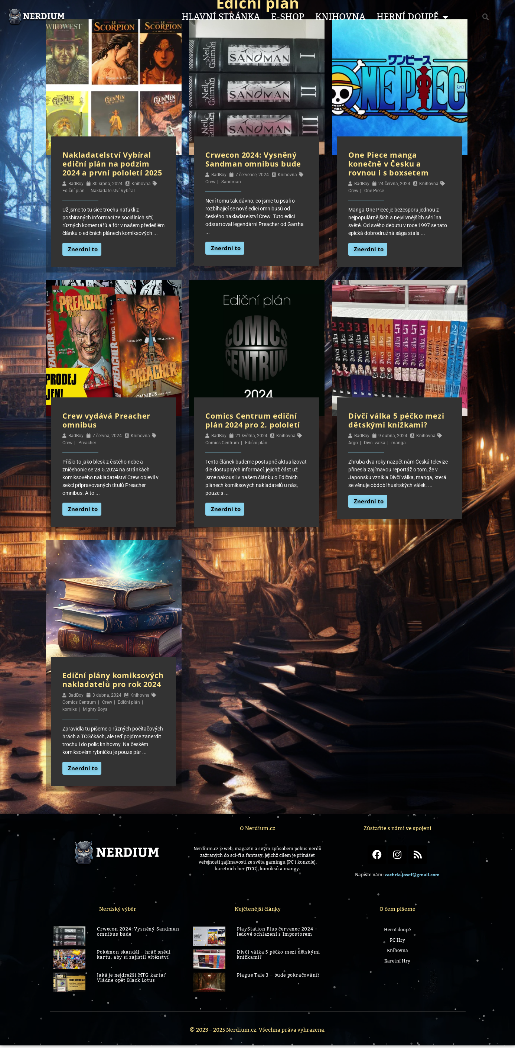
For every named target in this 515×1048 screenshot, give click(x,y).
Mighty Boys (95, 709)
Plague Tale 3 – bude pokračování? (278, 975)
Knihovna (340, 17)
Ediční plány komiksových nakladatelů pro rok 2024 (112, 679)
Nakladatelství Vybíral (113, 190)
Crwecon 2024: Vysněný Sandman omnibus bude (253, 159)
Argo (353, 442)
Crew (210, 181)
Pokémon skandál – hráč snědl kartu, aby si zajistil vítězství (133, 955)
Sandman (231, 181)
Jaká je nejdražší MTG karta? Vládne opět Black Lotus (131, 978)
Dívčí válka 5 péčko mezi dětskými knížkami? (396, 420)
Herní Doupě (412, 17)
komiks (69, 709)
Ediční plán (73, 190)
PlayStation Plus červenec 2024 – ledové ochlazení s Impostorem (277, 932)
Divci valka (374, 442)
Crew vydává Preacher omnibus (106, 420)
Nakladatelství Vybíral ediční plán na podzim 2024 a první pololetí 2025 (112, 164)
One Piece (374, 190)
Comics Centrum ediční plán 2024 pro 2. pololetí (252, 420)
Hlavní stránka (221, 17)
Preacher (87, 442)
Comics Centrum (222, 442)
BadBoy (76, 183)
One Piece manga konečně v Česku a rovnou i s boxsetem (388, 164)
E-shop (287, 17)
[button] (485, 17)
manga (398, 442)
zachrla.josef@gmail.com (412, 874)
